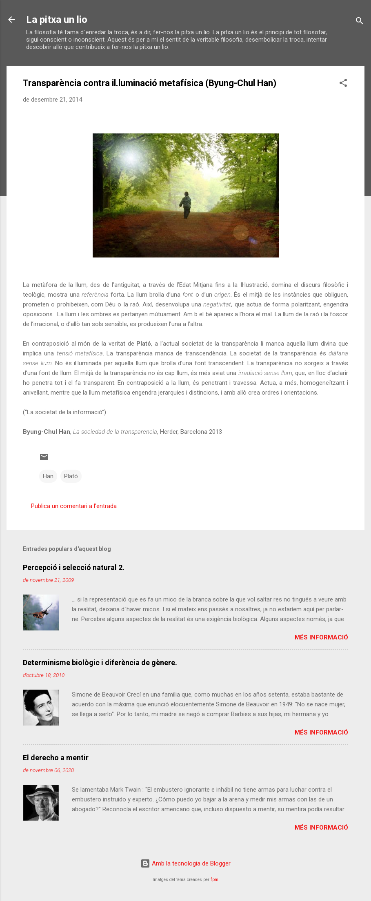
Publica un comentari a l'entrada (74, 506)
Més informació (321, 637)
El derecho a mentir (56, 757)
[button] (343, 84)
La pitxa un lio (56, 19)
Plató (71, 476)
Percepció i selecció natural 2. (73, 567)
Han (48, 476)
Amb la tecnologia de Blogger (185, 863)
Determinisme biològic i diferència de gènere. (100, 662)
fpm (214, 879)
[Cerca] (359, 22)
